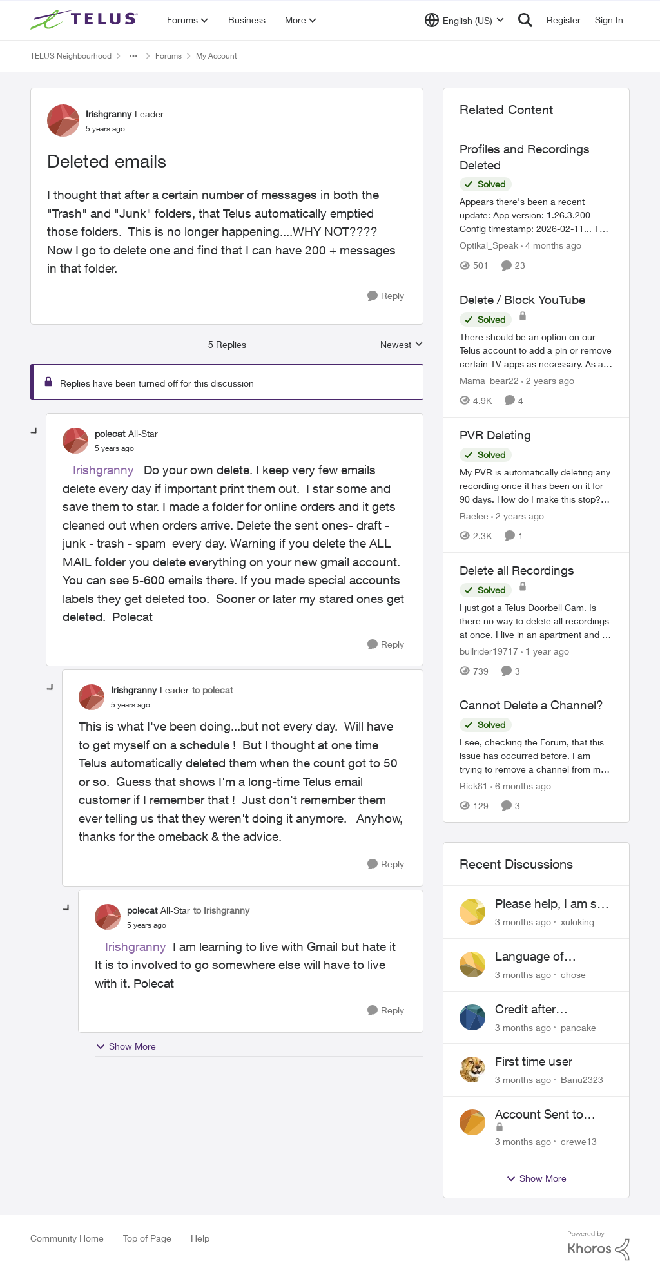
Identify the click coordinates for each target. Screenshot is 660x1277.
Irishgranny (103, 470)
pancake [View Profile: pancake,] (578, 1026)
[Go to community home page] (85, 20)
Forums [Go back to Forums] (168, 56)
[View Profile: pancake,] (472, 1017)
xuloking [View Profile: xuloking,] (577, 921)
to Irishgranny (221, 910)
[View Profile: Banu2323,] (472, 1069)
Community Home (67, 1238)
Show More (125, 1046)
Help (200, 1238)
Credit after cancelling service (543, 1009)
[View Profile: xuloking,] (472, 912)
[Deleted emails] (114, 448)
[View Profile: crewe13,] (472, 1122)
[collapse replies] (35, 431)
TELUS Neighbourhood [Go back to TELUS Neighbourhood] (71, 56)
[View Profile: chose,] (472, 964)
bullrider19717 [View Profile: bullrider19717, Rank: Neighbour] (489, 650)
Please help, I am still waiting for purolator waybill (551, 904)
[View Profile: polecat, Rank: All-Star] (75, 441)
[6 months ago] (520, 785)
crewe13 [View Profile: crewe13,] (579, 1141)
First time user (533, 1061)
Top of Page (147, 1238)
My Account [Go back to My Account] (216, 56)
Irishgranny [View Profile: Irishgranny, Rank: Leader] (108, 113)
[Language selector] (464, 20)
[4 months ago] (551, 245)
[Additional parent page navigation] (133, 56)
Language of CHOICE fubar (534, 957)
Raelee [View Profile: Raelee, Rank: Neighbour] (474, 515)
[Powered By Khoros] (599, 1246)
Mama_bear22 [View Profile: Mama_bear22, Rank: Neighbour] (489, 380)
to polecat (212, 689)
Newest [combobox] (401, 345)
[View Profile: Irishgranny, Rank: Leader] (63, 120)
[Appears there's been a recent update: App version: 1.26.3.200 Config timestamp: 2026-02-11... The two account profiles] (536, 215)
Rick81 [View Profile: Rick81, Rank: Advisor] (474, 785)
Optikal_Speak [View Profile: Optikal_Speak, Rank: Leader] (489, 245)
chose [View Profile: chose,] (573, 974)
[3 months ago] (523, 921)
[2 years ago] (547, 380)
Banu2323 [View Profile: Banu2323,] (582, 1079)
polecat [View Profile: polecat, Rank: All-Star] (110, 433)
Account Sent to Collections (539, 1114)
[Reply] (386, 296)
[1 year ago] (545, 650)
